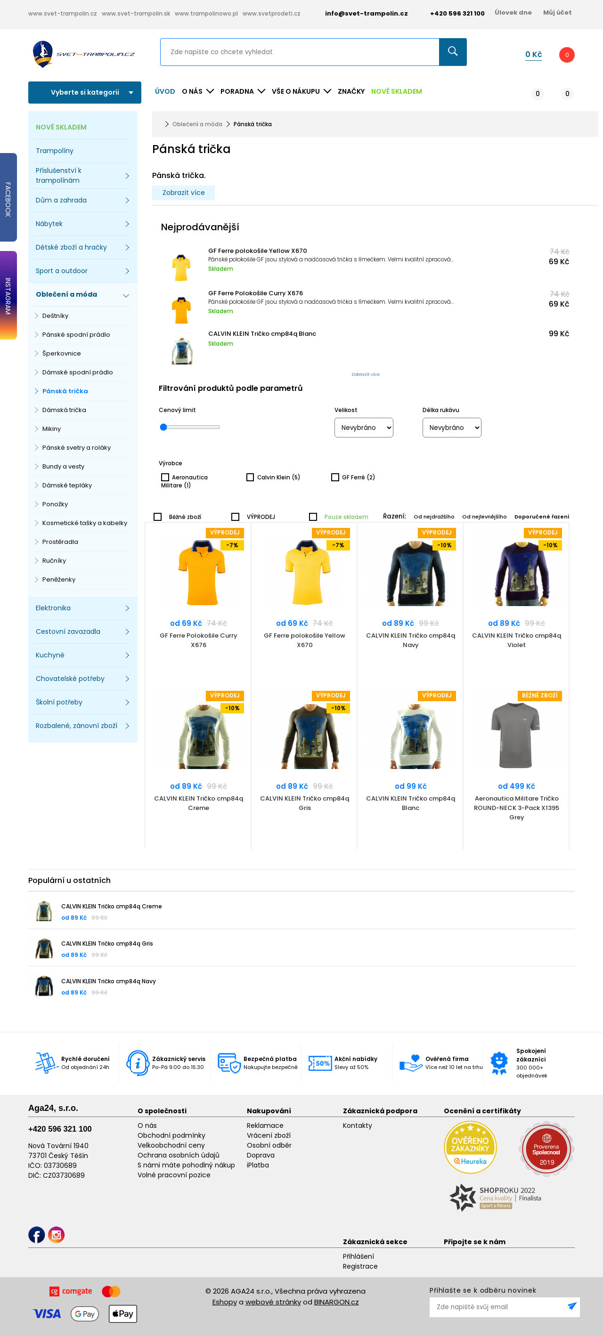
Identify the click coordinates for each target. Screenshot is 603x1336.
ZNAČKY (351, 91)
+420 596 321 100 (60, 1129)
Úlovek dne (513, 12)
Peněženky (58, 579)
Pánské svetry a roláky (76, 447)
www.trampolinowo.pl (206, 13)
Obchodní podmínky (171, 1135)
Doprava (261, 1155)
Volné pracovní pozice (174, 1175)
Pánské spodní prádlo (76, 334)
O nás (147, 1125)
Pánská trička (65, 391)
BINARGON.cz (336, 1302)
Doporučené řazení (542, 516)
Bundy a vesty (63, 466)
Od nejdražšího (434, 516)
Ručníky (54, 560)
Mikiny (51, 428)
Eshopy (224, 1302)
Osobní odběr (269, 1145)
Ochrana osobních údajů (179, 1155)
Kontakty (357, 1125)
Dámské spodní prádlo (77, 372)
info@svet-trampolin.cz (359, 13)
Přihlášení (358, 1256)
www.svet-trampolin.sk (136, 13)
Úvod (165, 91)
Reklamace (265, 1125)
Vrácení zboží (269, 1135)
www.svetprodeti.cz (272, 13)
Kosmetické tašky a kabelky (84, 522)
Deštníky (55, 315)
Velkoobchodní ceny (171, 1145)
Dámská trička (64, 409)
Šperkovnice (61, 353)
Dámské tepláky (67, 485)
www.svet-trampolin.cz (62, 13)
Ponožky (55, 504)
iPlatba (258, 1165)
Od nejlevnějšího (484, 516)
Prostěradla (60, 541)
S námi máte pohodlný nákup (186, 1165)
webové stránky (273, 1302)
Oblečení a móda (197, 124)
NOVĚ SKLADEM (396, 91)
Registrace (360, 1266)
